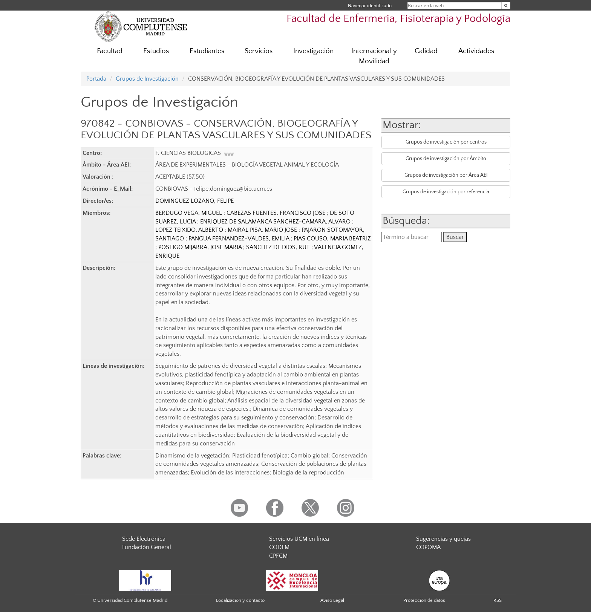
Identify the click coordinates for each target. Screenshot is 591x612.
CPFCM (278, 555)
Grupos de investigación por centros (446, 142)
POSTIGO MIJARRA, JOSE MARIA (200, 247)
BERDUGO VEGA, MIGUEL (189, 213)
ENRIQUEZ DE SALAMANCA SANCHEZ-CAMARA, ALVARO (276, 221)
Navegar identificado (370, 5)
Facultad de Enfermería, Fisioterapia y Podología (398, 18)
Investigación (313, 51)
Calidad (426, 51)
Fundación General (146, 547)
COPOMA (428, 547)
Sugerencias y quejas (443, 539)
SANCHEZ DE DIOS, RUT (278, 247)
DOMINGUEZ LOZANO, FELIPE (194, 200)
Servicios (259, 51)
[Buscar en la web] (506, 5)
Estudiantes (207, 51)
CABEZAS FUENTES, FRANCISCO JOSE (277, 213)
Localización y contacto (240, 600)
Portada (96, 78)
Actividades (476, 51)
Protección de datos (424, 600)
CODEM (279, 547)
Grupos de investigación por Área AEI (446, 175)
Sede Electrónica (143, 539)
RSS (497, 600)
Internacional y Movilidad (374, 56)
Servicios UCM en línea (299, 539)
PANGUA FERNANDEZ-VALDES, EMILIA (239, 238)
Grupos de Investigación (147, 78)
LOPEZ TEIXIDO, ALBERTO (190, 229)
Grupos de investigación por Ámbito (446, 159)
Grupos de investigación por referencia (446, 192)
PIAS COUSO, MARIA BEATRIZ (332, 238)
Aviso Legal (332, 600)
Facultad (109, 51)
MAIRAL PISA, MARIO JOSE (263, 229)
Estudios (156, 51)
